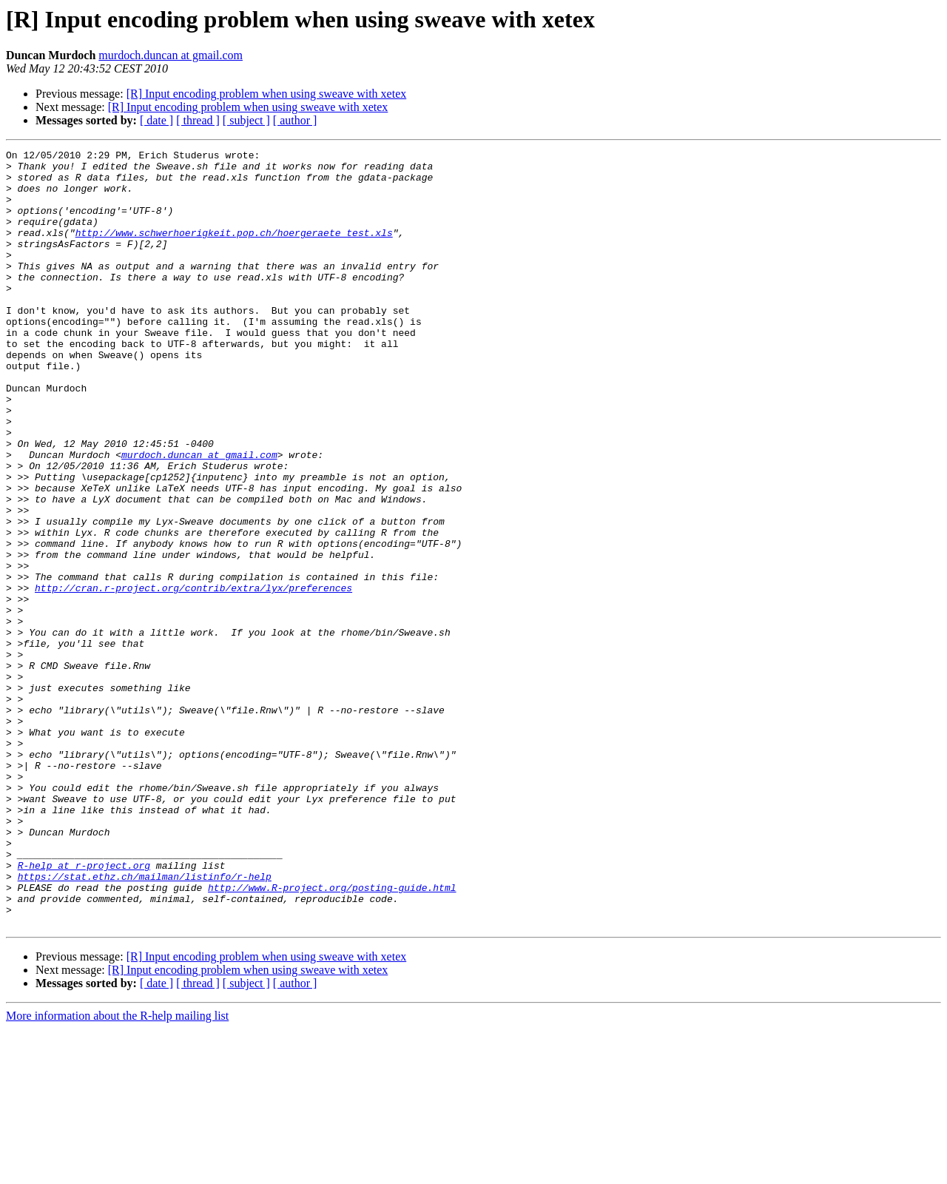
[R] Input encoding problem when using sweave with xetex (267, 93)
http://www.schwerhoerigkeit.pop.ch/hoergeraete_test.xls (234, 250)
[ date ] (156, 120)
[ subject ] (246, 120)
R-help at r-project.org (84, 1009)
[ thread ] (198, 120)
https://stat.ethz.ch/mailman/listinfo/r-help (145, 1022)
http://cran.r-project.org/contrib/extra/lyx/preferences (193, 676)
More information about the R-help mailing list (117, 1171)
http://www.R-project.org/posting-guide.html (332, 1036)
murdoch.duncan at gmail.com (170, 55)
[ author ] (295, 120)
